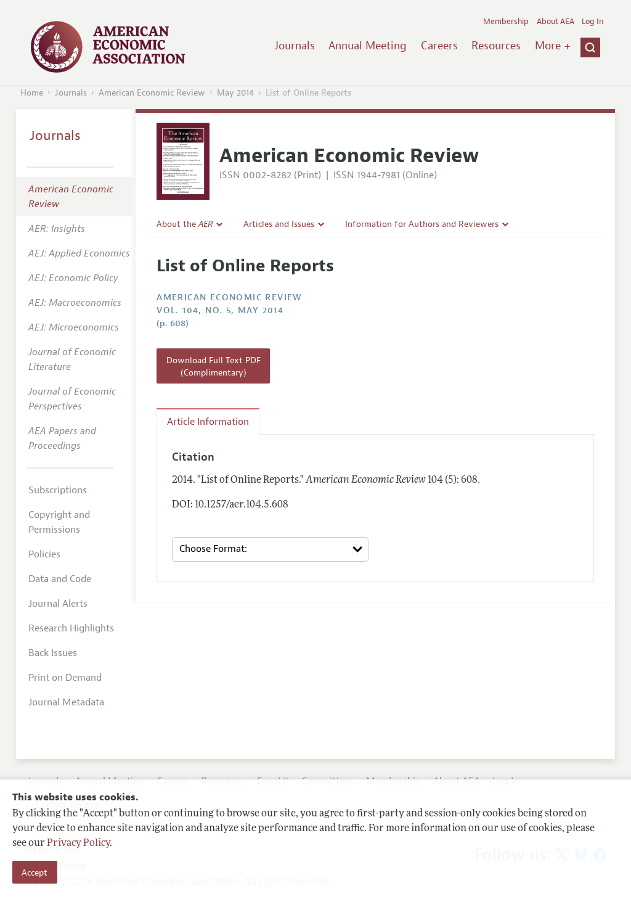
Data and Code (59, 579)
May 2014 (235, 93)
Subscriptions (57, 490)
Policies (44, 554)
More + (553, 45)
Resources (496, 45)
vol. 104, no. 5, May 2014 (220, 310)
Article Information (208, 422)
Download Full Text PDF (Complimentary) (213, 366)
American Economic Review (152, 93)
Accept (34, 872)
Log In (592, 22)
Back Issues (52, 653)
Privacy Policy (78, 843)
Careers (439, 45)
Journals (294, 45)
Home (31, 93)
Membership (506, 22)
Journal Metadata (66, 702)
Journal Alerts (58, 603)
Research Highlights (71, 628)
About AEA (555, 22)
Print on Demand (65, 677)
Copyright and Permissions (59, 522)
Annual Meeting (367, 45)
